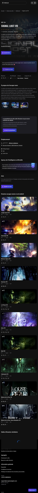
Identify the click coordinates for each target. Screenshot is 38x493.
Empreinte (3, 467)
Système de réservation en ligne (8, 451)
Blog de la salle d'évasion (7, 460)
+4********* (5, 143)
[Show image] (5, 105)
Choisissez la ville (5, 458)
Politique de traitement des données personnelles (13, 471)
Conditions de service (6, 469)
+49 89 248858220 (6, 477)
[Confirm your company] (9, 130)
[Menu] (33, 3)
